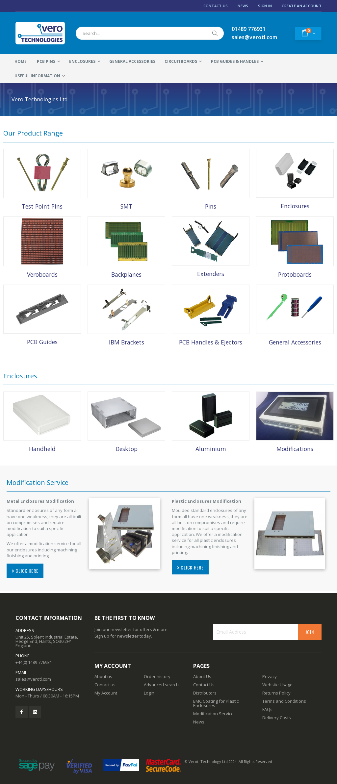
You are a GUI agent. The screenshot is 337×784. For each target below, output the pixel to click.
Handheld (42, 449)
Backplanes (126, 274)
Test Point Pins (42, 206)
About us (103, 676)
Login (149, 693)
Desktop (127, 449)
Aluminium (210, 449)
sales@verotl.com (33, 679)
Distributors (205, 693)
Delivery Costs (276, 718)
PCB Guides (42, 342)
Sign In (265, 5)
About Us (202, 676)
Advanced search (161, 685)
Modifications (294, 449)
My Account (105, 693)
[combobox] (150, 33)
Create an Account (302, 5)
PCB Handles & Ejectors (210, 342)
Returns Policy (276, 693)
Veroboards (42, 274)
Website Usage (277, 685)
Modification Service (213, 714)
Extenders (210, 274)
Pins (210, 206)
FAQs (267, 709)
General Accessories (295, 342)
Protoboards (295, 274)
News (243, 5)
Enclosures (295, 206)
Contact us (105, 685)
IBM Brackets (126, 342)
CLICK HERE (25, 570)
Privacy (269, 676)
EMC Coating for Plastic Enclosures (216, 703)
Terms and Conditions (284, 701)
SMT (126, 206)
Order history (157, 676)
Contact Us (215, 5)
